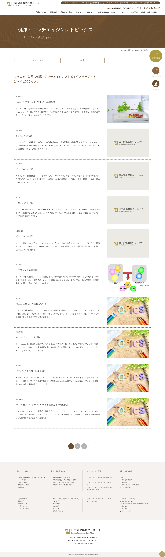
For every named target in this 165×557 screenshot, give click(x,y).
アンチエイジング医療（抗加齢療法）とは (100, 479)
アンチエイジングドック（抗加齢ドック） (99, 483)
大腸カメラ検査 (23, 485)
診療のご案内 (66, 12)
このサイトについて (128, 499)
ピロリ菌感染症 (126, 487)
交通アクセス (22, 506)
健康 (82, 60)
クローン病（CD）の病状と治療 (63, 482)
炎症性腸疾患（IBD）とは (61, 477)
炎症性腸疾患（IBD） (107, 12)
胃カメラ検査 (22, 482)
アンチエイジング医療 (128, 12)
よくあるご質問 (23, 508)
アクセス (156, 85)
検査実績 (21, 487)
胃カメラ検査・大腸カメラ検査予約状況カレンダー (66, 500)
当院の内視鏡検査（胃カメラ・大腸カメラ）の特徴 (31, 479)
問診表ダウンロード (59, 511)
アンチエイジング (36, 60)
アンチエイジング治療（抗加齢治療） (99, 487)
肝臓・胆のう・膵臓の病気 (130, 485)
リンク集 (124, 508)
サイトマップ (125, 511)
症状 (122, 477)
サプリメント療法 (93, 490)
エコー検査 (56, 504)
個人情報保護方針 (127, 501)
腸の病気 (124, 482)
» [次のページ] (88, 445)
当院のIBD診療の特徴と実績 (62, 485)
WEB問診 (56, 508)
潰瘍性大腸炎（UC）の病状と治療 (64, 480)
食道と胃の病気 (126, 480)
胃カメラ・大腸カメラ (85, 12)
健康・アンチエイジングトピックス (99, 499)
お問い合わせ (156, 71)
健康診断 (56, 506)
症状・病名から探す (149, 12)
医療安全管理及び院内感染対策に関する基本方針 (134, 505)
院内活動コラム (92, 501)
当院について (41, 12)
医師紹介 (54, 12)
